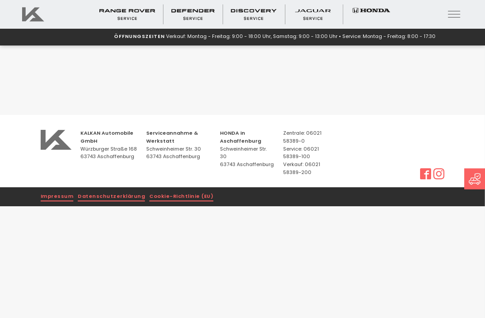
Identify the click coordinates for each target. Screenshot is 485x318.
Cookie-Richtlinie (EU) (181, 196)
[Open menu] (454, 14)
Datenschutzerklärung (111, 196)
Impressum (57, 196)
